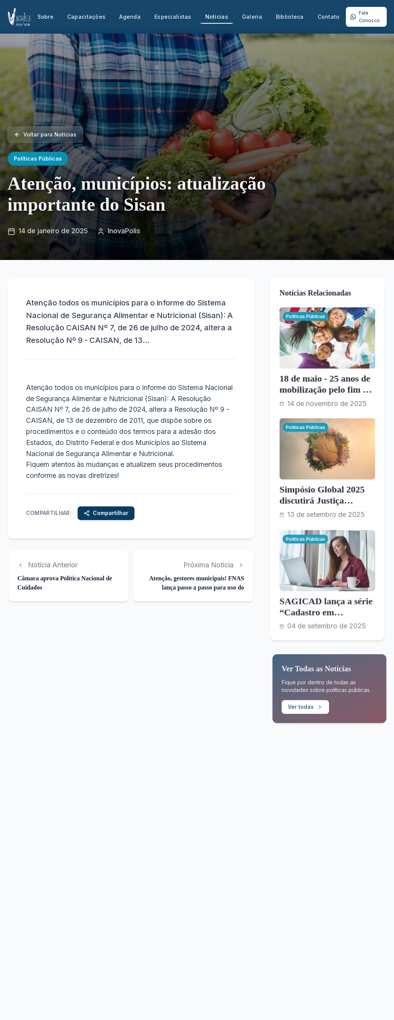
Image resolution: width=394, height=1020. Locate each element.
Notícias (216, 18)
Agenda (130, 16)
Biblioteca (290, 16)
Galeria (252, 16)
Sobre (45, 16)
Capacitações (86, 16)
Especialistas (172, 16)
